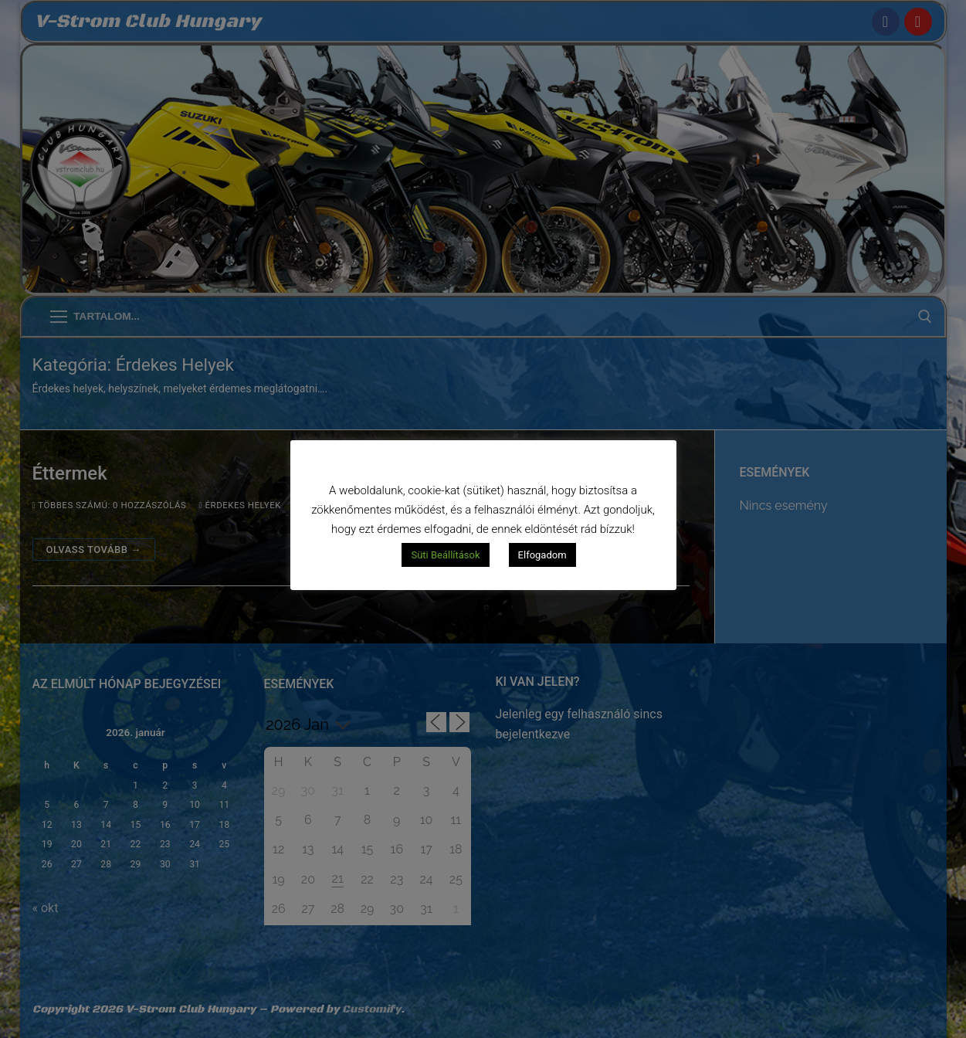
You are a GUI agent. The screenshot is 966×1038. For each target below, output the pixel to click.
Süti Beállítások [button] (445, 555)
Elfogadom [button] (542, 555)
